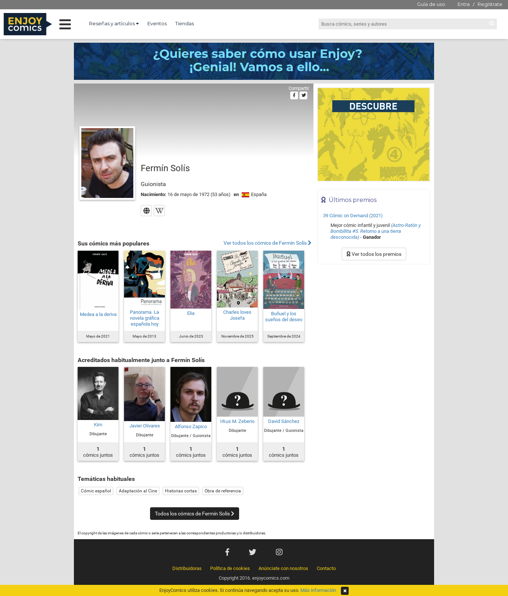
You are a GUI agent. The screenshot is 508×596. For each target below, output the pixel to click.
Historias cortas (181, 491)
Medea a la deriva (98, 314)
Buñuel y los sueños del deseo (283, 316)
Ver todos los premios (373, 254)
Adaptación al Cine (138, 491)
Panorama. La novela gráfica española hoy (144, 318)
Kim (98, 424)
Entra (463, 4)
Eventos (157, 23)
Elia (191, 313)
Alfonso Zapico (191, 426)
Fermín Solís (165, 168)
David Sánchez (283, 421)
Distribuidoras (187, 568)
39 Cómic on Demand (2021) (353, 215)
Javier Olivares (144, 426)
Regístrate (490, 4)
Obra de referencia (223, 491)
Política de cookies (230, 568)
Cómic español (96, 491)
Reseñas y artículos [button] (114, 23)
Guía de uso (431, 4)
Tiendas (184, 23)
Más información (318, 590)
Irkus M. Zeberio (237, 421)
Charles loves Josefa (237, 315)
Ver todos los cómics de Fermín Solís (268, 243)
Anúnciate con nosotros (283, 568)
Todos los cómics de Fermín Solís (194, 514)
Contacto (326, 568)
